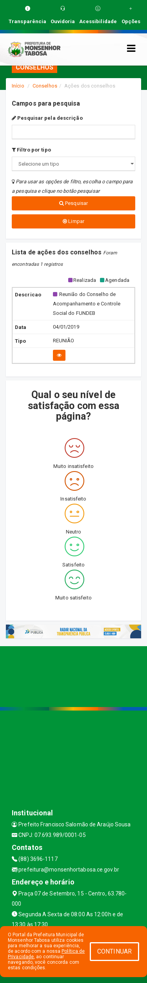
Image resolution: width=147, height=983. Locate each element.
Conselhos (45, 86)
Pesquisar (73, 203)
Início (18, 86)
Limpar (73, 221)
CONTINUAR (114, 951)
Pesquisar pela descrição (47, 118)
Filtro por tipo (31, 150)
